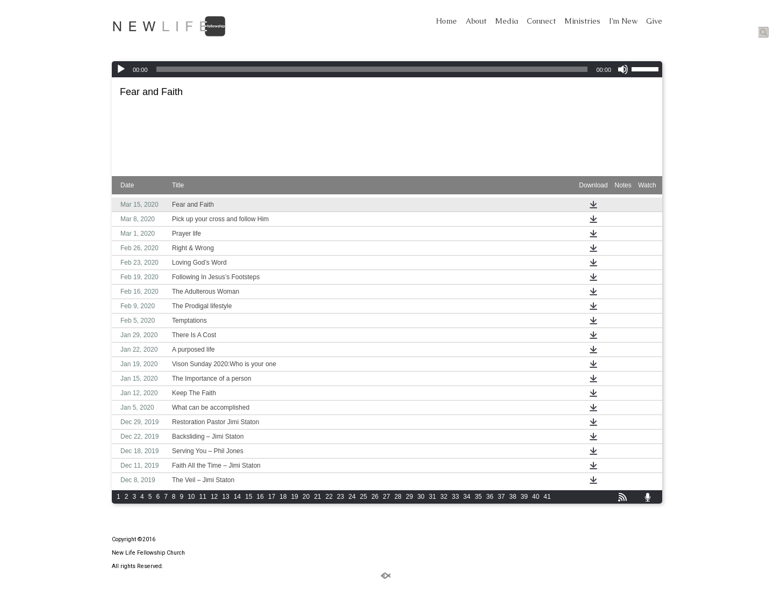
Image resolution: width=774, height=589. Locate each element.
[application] (387, 69)
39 (524, 496)
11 (202, 496)
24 (351, 496)
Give (654, 21)
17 (271, 496)
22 (329, 496)
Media (506, 21)
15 (248, 496)
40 (535, 496)
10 (191, 496)
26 (374, 496)
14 (237, 496)
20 (306, 496)
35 (478, 496)
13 (225, 496)
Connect (541, 21)
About (475, 21)
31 (432, 496)
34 (466, 496)
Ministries (582, 21)
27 (386, 496)
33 (455, 496)
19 (294, 496)
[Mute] (623, 69)
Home (446, 21)
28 (398, 496)
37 (501, 496)
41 (546, 496)
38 (512, 496)
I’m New (623, 21)
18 (283, 496)
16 (259, 496)
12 (214, 496)
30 (420, 496)
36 (489, 496)
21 (317, 496)
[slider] (372, 69)
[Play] (121, 69)
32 (443, 496)
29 (409, 496)
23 (340, 496)
